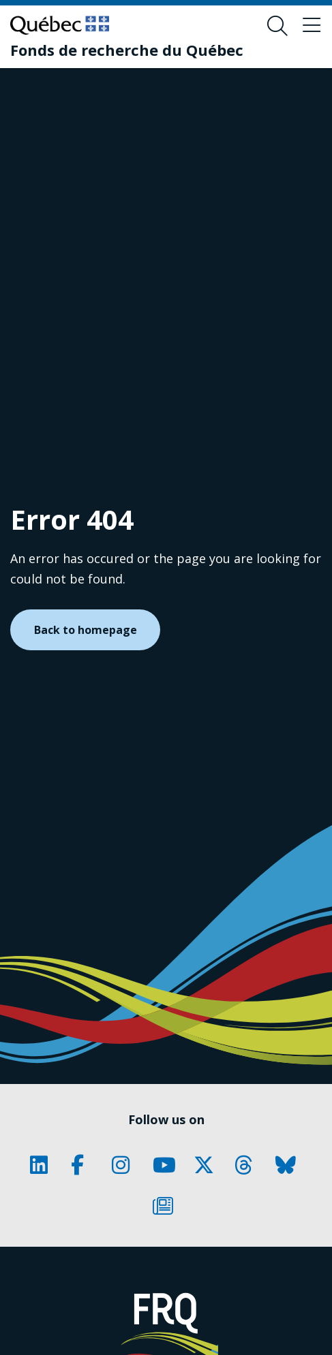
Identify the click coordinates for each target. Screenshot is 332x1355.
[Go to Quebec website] (59, 25)
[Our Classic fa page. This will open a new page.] (43, 1165)
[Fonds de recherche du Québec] (126, 50)
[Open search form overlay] (277, 26)
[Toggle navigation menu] (311, 26)
